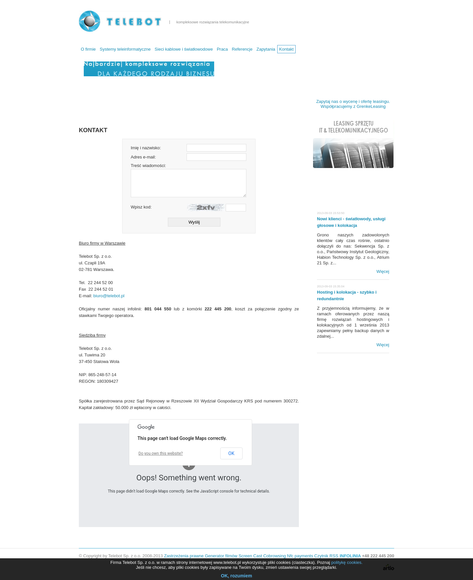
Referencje (242, 49)
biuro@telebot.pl (108, 295)
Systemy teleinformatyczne (125, 49)
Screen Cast (250, 555)
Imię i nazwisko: (146, 147)
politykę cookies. (347, 562)
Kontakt (286, 49)
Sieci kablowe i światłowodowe (184, 49)
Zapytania (266, 49)
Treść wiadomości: (148, 165)
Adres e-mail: (143, 157)
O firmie (88, 49)
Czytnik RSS (326, 555)
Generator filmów (221, 555)
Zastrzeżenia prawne (184, 555)
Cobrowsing (274, 555)
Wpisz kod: (141, 207)
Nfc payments (300, 555)
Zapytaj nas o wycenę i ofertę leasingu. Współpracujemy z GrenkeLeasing (353, 104)
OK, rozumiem (236, 575)
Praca (222, 49)
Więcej (382, 271)
